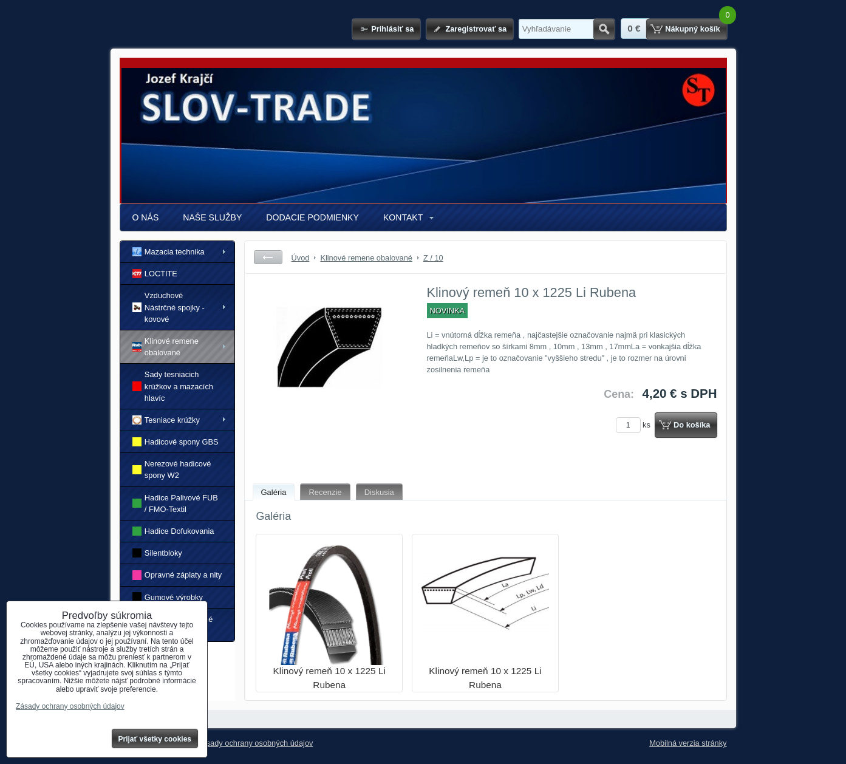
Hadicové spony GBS (175, 441)
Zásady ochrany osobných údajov (255, 743)
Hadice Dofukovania (173, 531)
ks (635, 424)
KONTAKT (403, 217)
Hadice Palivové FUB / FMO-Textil (175, 503)
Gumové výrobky (167, 596)
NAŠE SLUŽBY (212, 217)
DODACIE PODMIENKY (312, 217)
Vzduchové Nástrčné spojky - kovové (168, 307)
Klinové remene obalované (165, 346)
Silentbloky (157, 553)
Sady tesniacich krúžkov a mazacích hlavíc (172, 386)
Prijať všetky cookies (155, 739)
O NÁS (145, 217)
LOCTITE (154, 273)
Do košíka (692, 424)
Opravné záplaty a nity (177, 574)
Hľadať (604, 29)
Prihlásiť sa (392, 28)
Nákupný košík (692, 28)
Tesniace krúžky (166, 420)
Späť (268, 257)
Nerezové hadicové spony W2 (171, 469)
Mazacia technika (168, 251)
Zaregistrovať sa (476, 28)
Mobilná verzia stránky (687, 743)
